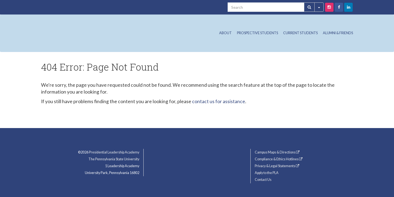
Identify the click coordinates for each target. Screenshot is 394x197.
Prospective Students (257, 33)
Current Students (300, 33)
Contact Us (263, 180)
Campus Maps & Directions (277, 152)
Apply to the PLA (267, 173)
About (225, 33)
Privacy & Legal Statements (277, 166)
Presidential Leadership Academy (114, 152)
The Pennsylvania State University (113, 159)
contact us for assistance (218, 101)
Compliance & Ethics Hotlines (279, 159)
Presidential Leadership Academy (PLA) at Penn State (95, 32)
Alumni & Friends (338, 33)
